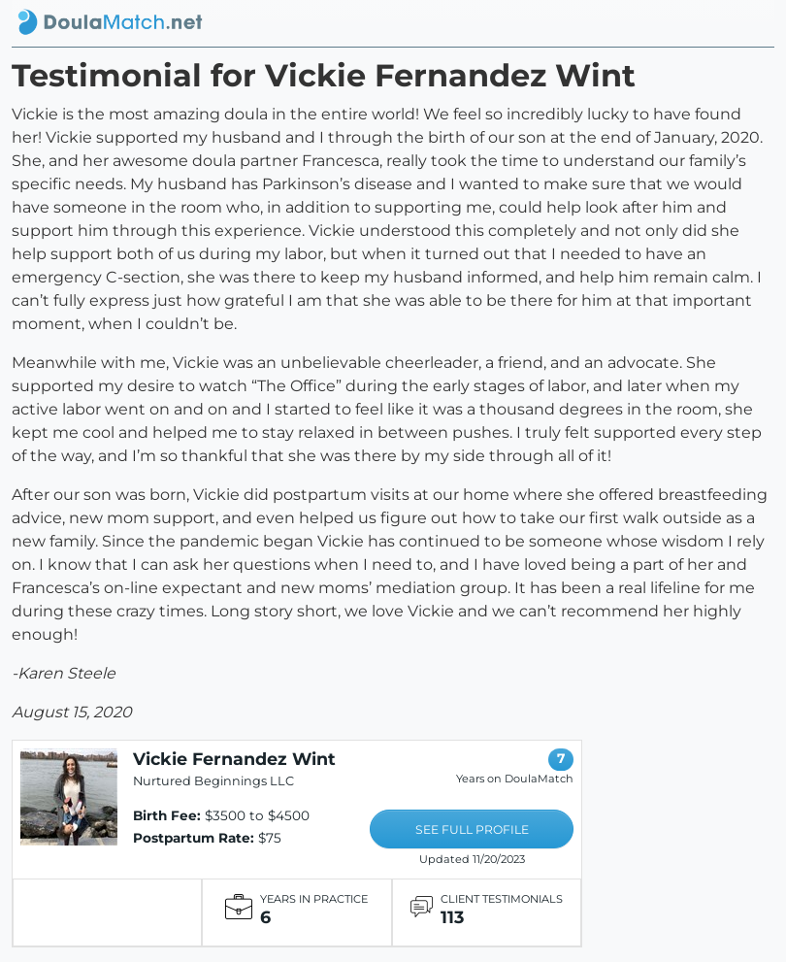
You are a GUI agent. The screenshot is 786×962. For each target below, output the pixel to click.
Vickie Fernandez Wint (234, 758)
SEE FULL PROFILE (472, 829)
